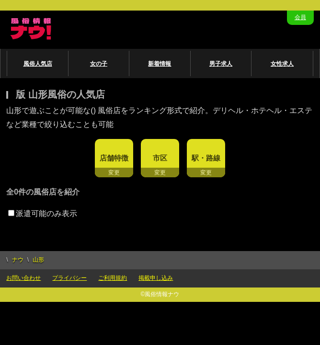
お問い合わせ (23, 278)
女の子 (98, 63)
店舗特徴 (114, 158)
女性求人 (282, 63)
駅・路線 (206, 158)
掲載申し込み (155, 278)
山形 (38, 259)
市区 (160, 158)
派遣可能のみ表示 (42, 213)
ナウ (17, 259)
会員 (300, 17)
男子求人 (220, 63)
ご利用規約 (112, 278)
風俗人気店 (37, 63)
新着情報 (159, 63)
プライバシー (69, 278)
